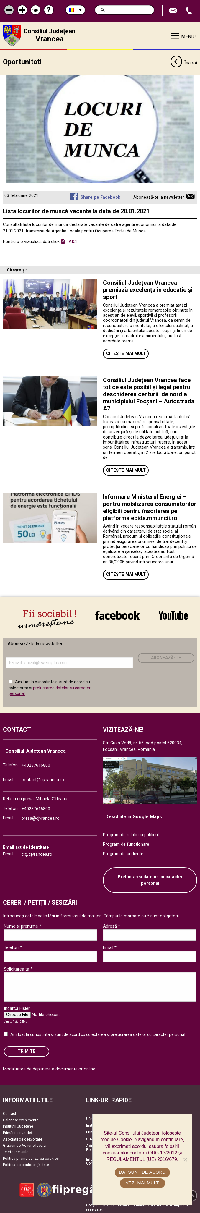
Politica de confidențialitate (26, 1163)
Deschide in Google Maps (133, 815)
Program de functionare (126, 842)
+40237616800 (36, 763)
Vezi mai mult (142, 1182)
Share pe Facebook (100, 195)
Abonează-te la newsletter (158, 195)
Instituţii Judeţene (18, 1125)
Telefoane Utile (15, 1150)
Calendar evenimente (20, 1118)
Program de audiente (123, 852)
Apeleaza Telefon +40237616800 (189, 11)
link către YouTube (173, 615)
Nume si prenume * (22, 924)
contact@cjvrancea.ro (43, 778)
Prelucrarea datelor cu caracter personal (150, 878)
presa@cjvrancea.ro (41, 816)
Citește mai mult (126, 352)
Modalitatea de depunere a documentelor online (49, 1067)
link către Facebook (117, 615)
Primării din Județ (17, 1131)
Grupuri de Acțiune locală (24, 1144)
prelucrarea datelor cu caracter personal (148, 1033)
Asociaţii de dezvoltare (22, 1137)
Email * (110, 946)
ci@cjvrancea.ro (37, 852)
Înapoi (183, 61)
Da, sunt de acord (142, 1172)
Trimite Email (173, 11)
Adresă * (111, 924)
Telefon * (13, 946)
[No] (185, 1159)
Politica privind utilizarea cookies (31, 1156)
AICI (73, 239)
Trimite (26, 1049)
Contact (9, 1112)
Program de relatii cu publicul (131, 833)
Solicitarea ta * (18, 967)
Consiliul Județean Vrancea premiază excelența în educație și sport (147, 288)
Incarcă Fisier (17, 1007)
